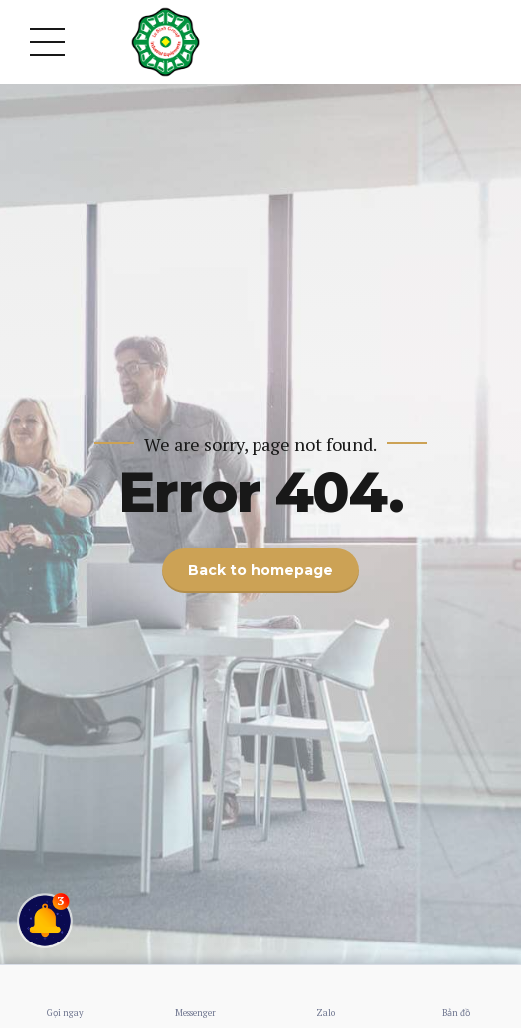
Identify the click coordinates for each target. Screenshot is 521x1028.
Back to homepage (260, 570)
